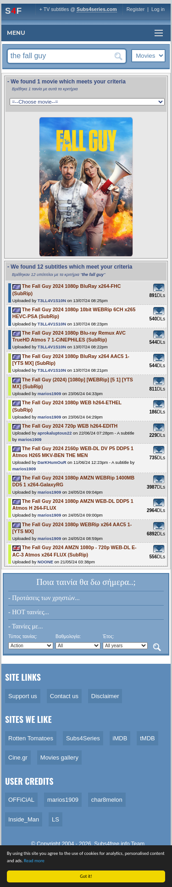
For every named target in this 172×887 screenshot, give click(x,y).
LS (55, 819)
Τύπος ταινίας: (22, 636)
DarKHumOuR (52, 462)
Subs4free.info (111, 844)
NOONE (45, 562)
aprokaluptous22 (55, 433)
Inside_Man (23, 819)
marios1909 (49, 393)
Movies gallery (59, 757)
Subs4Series (83, 738)
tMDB (147, 738)
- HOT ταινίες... (28, 612)
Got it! (86, 876)
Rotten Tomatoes (30, 738)
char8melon (106, 799)
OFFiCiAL (21, 799)
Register (136, 9)
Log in (158, 9)
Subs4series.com (97, 9)
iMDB (120, 738)
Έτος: (108, 636)
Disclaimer (105, 696)
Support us (22, 696)
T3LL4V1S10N (52, 300)
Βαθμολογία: (68, 636)
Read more (34, 861)
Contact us (64, 696)
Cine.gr (18, 757)
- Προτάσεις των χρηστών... (44, 598)
